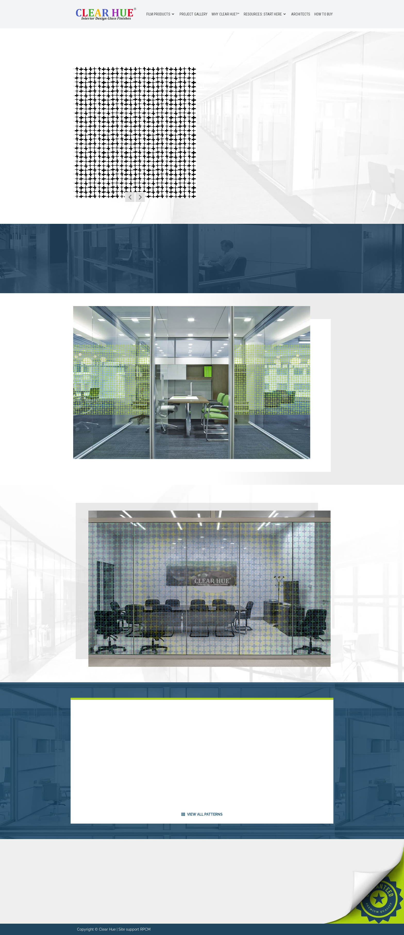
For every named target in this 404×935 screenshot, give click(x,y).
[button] (130, 197)
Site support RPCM (134, 929)
